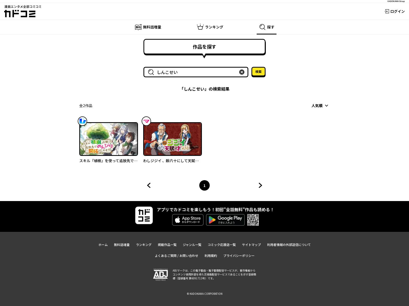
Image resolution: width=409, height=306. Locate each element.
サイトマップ (251, 244)
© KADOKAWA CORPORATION (204, 294)
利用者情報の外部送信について (289, 244)
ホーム (103, 244)
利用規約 (210, 255)
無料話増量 (122, 244)
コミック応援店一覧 (222, 244)
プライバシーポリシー (239, 255)
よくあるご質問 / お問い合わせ (176, 255)
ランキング (144, 244)
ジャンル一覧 (192, 244)
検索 (258, 71)
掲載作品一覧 (167, 244)
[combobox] (197, 72)
